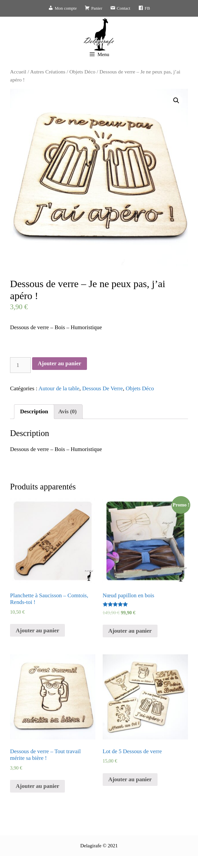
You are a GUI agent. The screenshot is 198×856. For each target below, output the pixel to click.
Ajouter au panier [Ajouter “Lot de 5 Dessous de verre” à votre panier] (130, 779)
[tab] (34, 411)
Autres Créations (47, 71)
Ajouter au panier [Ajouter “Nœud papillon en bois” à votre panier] (130, 631)
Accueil (18, 71)
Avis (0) (67, 411)
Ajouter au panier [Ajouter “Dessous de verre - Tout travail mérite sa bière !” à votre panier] (37, 786)
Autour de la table (58, 388)
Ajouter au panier (59, 363)
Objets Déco (83, 71)
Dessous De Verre (102, 388)
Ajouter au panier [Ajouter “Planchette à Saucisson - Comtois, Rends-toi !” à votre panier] (37, 630)
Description (34, 411)
